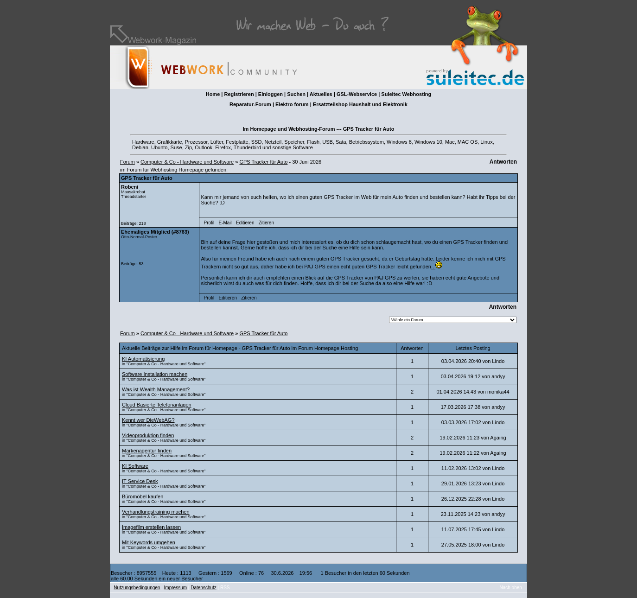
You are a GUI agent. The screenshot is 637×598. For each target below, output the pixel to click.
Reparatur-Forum (250, 104)
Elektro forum (292, 104)
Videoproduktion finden (148, 435)
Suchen (296, 94)
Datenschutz (204, 587)
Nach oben (511, 587)
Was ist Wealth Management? (156, 389)
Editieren (245, 222)
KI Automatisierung (143, 359)
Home (213, 94)
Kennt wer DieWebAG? (148, 420)
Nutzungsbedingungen (137, 587)
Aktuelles (321, 94)
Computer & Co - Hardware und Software (187, 162)
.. (436, 266)
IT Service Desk (140, 481)
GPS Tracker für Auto (263, 162)
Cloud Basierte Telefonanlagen (156, 404)
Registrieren (239, 94)
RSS (225, 587)
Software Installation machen (154, 374)
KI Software (135, 466)
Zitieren (266, 222)
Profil (209, 222)
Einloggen (270, 94)
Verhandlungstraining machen (156, 512)
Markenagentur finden (147, 450)
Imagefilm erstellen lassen (151, 527)
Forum (127, 162)
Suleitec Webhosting (406, 94)
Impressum (175, 587)
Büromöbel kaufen (142, 496)
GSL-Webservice (357, 94)
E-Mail (224, 222)
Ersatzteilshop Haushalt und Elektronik (360, 104)
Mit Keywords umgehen (148, 542)
